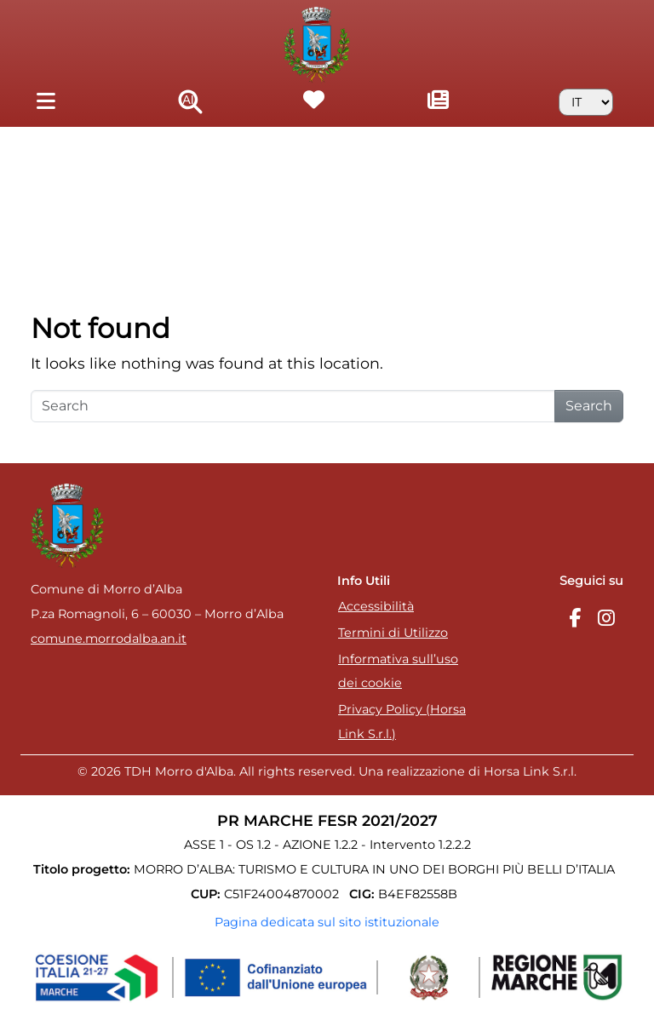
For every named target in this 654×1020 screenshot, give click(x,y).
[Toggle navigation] (45, 101)
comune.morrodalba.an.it (108, 638)
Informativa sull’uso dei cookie (398, 671)
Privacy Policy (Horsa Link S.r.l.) (402, 722)
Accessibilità (376, 606)
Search (588, 406)
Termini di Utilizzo (393, 632)
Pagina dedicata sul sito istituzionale (327, 922)
